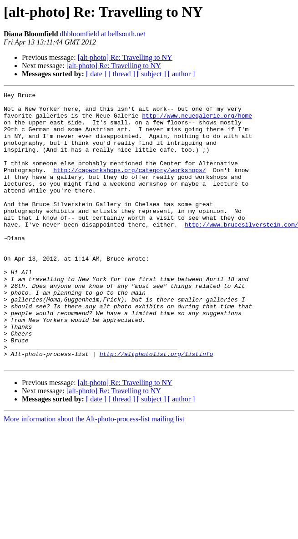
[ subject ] (151, 74)
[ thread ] (121, 74)
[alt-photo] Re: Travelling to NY (125, 57)
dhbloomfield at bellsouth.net (103, 34)
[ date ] (96, 74)
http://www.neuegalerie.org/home (197, 121)
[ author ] (181, 74)
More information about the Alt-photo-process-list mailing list (94, 473)
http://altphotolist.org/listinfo (156, 407)
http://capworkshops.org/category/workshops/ (129, 186)
